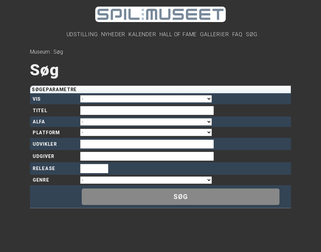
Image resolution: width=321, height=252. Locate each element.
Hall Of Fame (178, 34)
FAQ (237, 34)
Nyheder (113, 34)
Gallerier (214, 34)
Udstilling (82, 34)
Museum (40, 52)
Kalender (142, 34)
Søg (251, 34)
